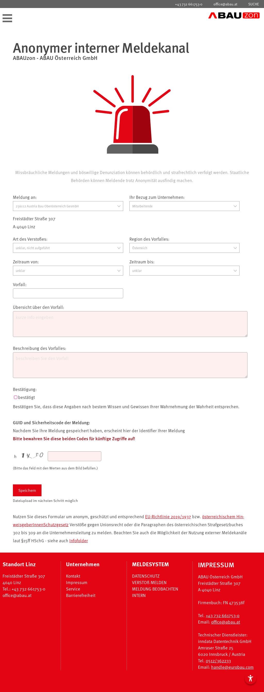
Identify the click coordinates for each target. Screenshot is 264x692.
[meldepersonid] (184, 206)
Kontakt (73, 576)
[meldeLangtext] (130, 365)
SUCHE (253, 4)
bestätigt (26, 397)
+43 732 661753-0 (188, 4)
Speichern (27, 490)
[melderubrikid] (68, 248)
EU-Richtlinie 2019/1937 (168, 516)
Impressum (76, 582)
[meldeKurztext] (130, 324)
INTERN (139, 595)
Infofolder (78, 540)
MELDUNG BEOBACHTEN (155, 589)
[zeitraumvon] (68, 271)
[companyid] (68, 206)
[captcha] (74, 456)
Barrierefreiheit (80, 595)
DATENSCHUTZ (146, 576)
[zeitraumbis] (184, 271)
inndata (205, 641)
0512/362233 (218, 660)
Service (73, 589)
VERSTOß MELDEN (149, 582)
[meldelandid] (184, 248)
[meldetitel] (68, 293)
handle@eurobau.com (232, 667)
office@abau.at (225, 4)
